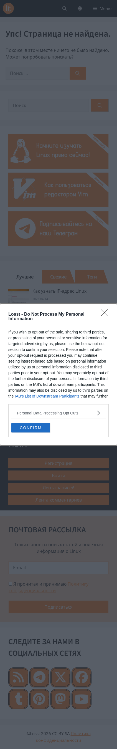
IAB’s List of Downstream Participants (47, 396)
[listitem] (58, 413)
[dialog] (58, 374)
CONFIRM (31, 428)
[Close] (106, 314)
